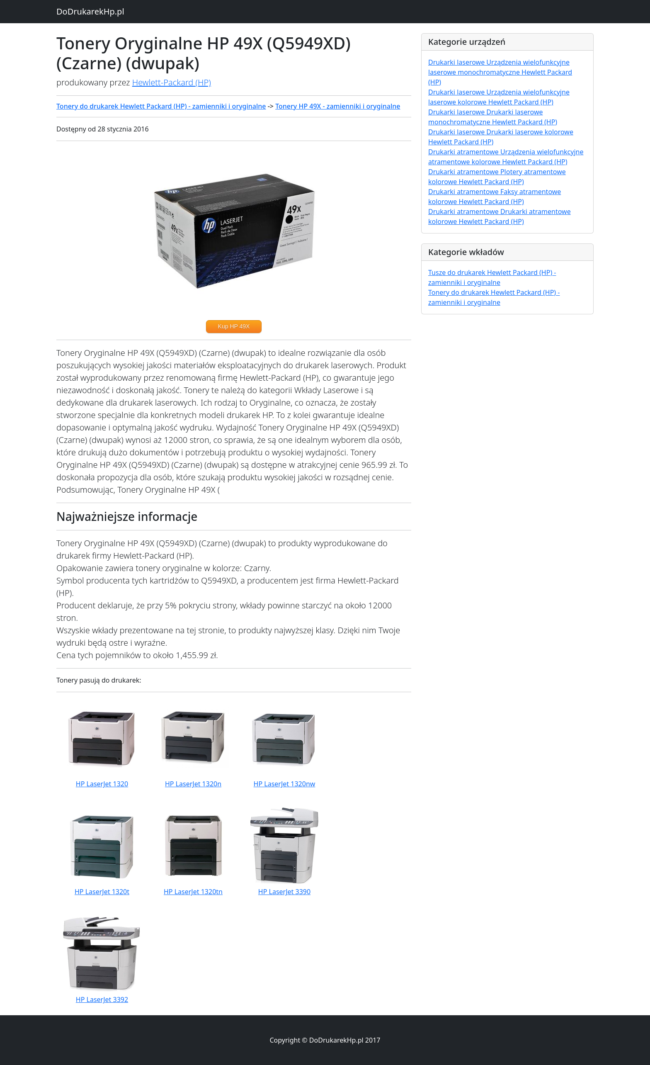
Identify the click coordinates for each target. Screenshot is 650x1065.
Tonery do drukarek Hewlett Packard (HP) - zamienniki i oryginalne (161, 106)
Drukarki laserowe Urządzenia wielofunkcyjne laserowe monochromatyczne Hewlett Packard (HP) (500, 72)
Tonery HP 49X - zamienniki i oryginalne (337, 106)
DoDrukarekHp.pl (90, 11)
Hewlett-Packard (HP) (171, 82)
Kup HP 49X (234, 326)
